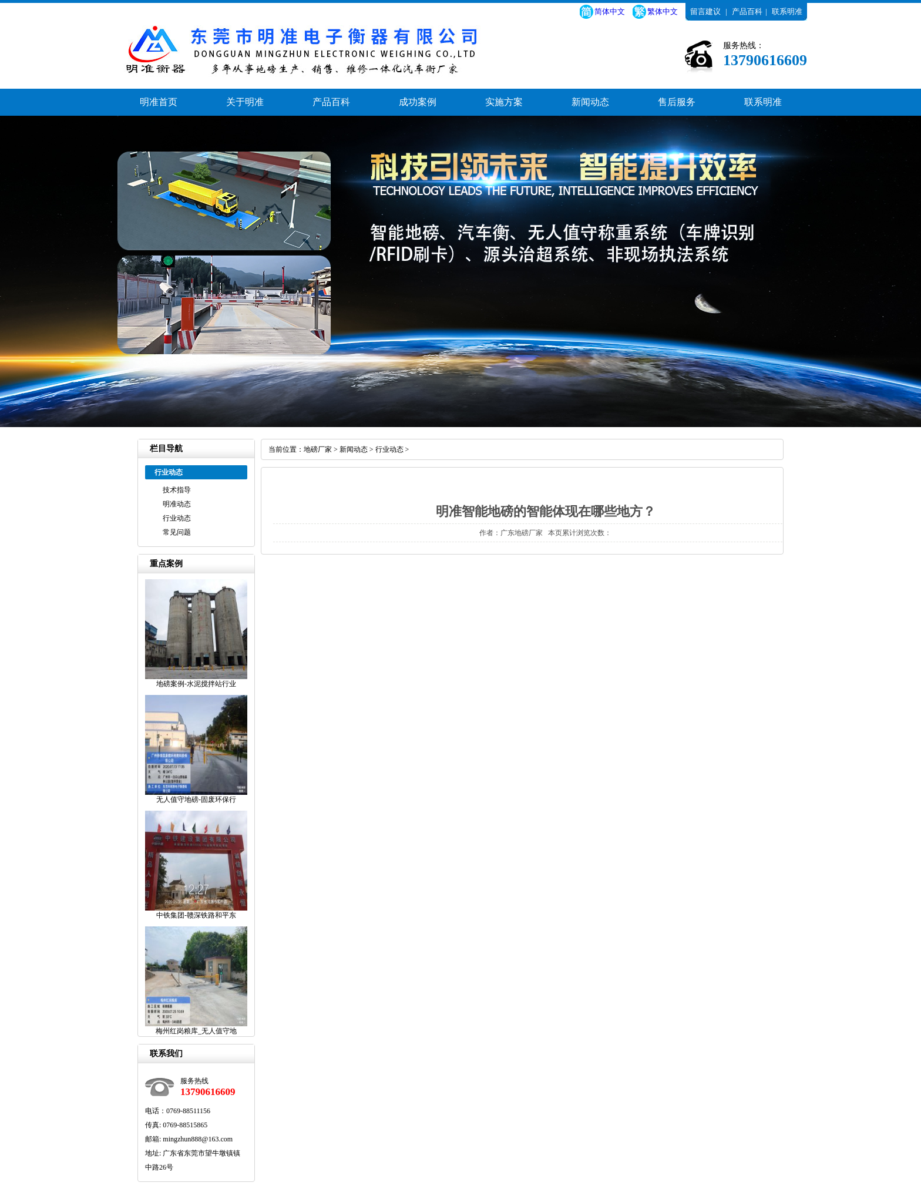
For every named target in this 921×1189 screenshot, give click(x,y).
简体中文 (609, 11)
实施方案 (504, 102)
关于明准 (245, 102)
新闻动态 (590, 102)
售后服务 (676, 102)
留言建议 (705, 11)
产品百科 (747, 11)
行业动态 (177, 518)
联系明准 (787, 11)
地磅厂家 (318, 449)
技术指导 (177, 490)
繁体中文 (662, 11)
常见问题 (177, 532)
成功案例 (417, 102)
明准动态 (177, 504)
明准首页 (158, 102)
